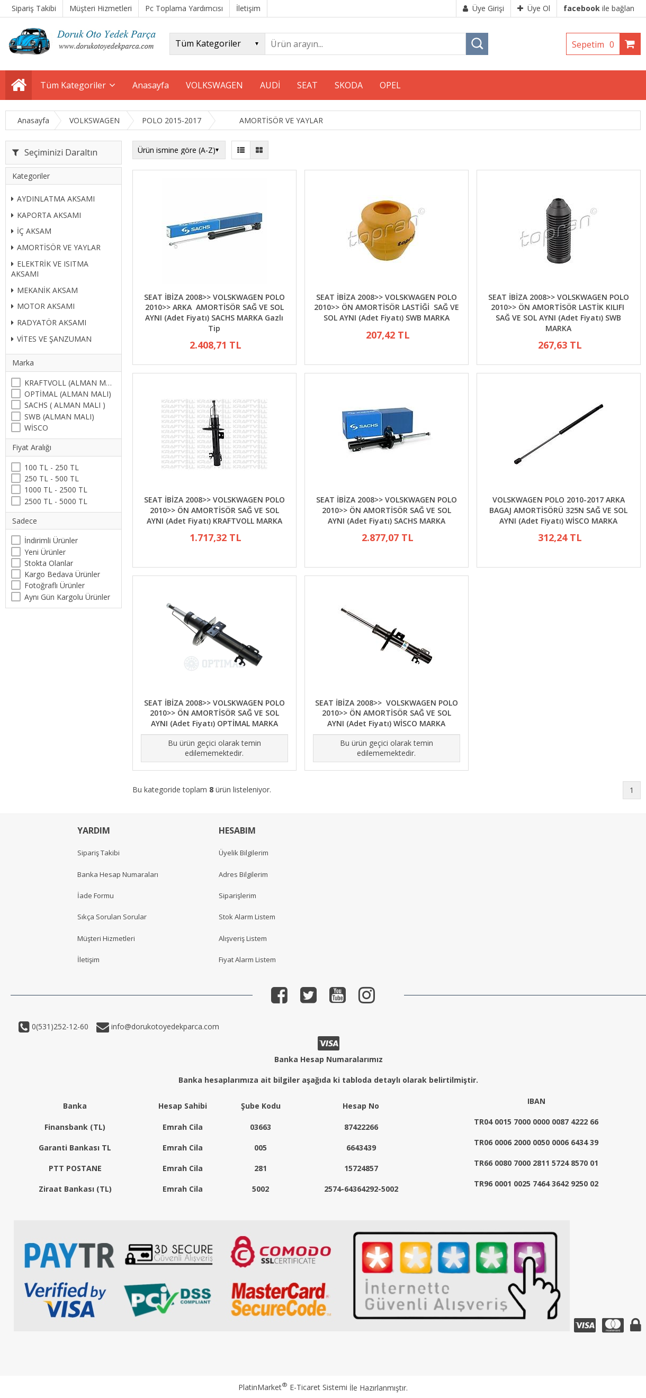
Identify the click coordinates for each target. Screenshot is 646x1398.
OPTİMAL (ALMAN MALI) (67, 394)
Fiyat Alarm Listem (247, 959)
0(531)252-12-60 (59, 1026)
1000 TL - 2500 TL (55, 490)
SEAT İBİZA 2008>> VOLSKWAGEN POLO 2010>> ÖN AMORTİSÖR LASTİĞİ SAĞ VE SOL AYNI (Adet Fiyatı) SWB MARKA (386, 307)
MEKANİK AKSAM (44, 290)
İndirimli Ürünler (51, 540)
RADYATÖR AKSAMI (48, 322)
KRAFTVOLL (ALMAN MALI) (70, 383)
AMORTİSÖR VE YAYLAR (56, 247)
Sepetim (596, 44)
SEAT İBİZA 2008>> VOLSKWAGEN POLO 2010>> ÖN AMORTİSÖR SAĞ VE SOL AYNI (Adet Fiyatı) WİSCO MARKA (386, 713)
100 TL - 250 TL (51, 467)
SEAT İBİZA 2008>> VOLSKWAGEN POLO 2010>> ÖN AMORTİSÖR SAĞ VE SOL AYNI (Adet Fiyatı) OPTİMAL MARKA (214, 713)
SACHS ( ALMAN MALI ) (64, 405)
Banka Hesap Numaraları (117, 874)
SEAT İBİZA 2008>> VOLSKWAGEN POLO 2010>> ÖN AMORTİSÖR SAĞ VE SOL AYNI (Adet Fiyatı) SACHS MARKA (386, 510)
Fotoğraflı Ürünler (54, 585)
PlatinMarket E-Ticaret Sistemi (292, 1387)
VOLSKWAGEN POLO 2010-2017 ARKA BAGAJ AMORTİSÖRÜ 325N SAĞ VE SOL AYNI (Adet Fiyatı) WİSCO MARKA (558, 510)
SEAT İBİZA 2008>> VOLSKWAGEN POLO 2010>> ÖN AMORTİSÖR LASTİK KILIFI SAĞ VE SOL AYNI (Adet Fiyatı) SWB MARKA (558, 312)
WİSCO (36, 428)
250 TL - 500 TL (51, 478)
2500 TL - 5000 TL (55, 501)
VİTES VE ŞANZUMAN (51, 339)
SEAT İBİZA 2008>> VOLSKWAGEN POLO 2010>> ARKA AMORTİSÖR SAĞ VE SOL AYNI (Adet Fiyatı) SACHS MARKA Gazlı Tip (214, 312)
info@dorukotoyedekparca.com (164, 1026)
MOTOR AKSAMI (43, 306)
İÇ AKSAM (31, 231)
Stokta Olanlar (48, 563)
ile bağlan (598, 8)
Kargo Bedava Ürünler (62, 574)
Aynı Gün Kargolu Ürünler (67, 597)
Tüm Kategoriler (73, 85)
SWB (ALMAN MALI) (59, 417)
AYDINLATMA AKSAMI (53, 199)
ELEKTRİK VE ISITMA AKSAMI (49, 269)
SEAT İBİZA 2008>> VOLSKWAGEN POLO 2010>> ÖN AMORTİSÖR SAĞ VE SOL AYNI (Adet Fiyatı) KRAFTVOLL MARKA (214, 510)
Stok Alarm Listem (247, 916)
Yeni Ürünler (45, 552)
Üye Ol (533, 8)
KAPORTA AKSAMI (46, 215)
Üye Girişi (483, 8)
